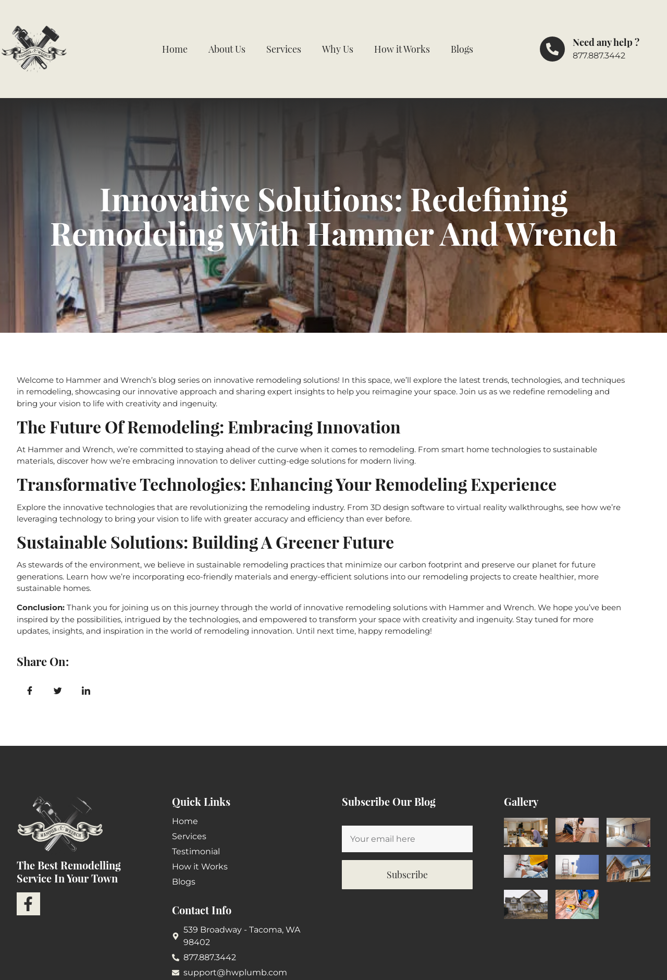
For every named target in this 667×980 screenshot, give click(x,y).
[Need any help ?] (552, 49)
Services (283, 49)
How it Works (402, 49)
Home (175, 49)
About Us (226, 49)
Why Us (337, 49)
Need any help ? (606, 42)
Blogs (462, 49)
